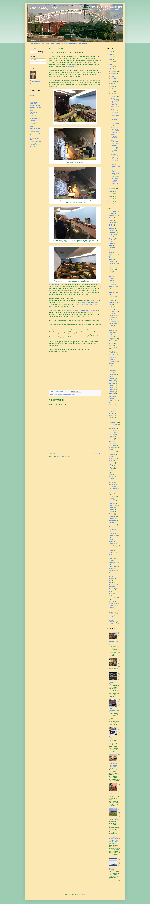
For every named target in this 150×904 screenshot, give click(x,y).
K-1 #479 (111, 420)
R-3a (110, 531)
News (110, 474)
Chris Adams (36, 81)
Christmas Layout (114, 264)
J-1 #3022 (112, 394)
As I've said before (54, 284)
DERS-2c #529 (113, 302)
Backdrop (112, 228)
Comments (35, 63)
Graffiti (32, 97)
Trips (110, 591)
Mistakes (111, 456)
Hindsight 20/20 (113, 361)
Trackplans (112, 586)
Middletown (112, 452)
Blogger (82, 894)
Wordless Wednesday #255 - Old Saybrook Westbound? (115, 112)
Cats (110, 252)
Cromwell (111, 269)
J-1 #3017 (112, 389)
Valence (111, 593)
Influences (112, 372)
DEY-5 (111, 313)
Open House (57, 394)
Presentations (113, 516)
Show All (41, 150)
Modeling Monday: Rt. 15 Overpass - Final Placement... (115, 173)
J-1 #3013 (112, 383)
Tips (110, 580)
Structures (112, 570)
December (114, 71)
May (112, 88)
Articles (111, 220)
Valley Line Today (114, 597)
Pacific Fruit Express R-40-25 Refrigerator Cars (35, 131)
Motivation (112, 463)
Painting (111, 499)
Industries (112, 370)
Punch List (112, 525)
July (112, 83)
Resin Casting (113, 546)
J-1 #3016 (112, 387)
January (113, 188)
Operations (112, 496)
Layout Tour (112, 432)
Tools (110, 582)
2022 (111, 61)
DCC (110, 272)
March (113, 93)
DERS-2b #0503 (113, 293)
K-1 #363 (111, 413)
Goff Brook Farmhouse (112, 352)
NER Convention (114, 471)
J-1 (110, 376)
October (113, 76)
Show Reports (113, 566)
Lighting (111, 441)
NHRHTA (111, 477)
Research (112, 543)
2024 (111, 56)
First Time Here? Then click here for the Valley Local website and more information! (59, 44)
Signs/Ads (112, 568)
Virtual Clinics (113, 603)
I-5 (110, 368)
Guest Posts (112, 355)
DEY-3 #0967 (113, 311)
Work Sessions (113, 624)
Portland (111, 514)
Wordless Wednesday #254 (115, 123)
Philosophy (112, 503)
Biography (112, 239)
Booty (110, 245)
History (111, 363)
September (114, 78)
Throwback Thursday (112, 577)
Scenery (111, 560)
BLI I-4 (111, 241)
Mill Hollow (112, 454)
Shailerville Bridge (114, 562)
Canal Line (112, 250)
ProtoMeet (112, 520)
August (113, 81)
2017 (111, 193)
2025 (111, 54)
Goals (110, 345)
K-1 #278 (111, 405)
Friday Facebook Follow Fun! (115, 118)
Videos (73, 394)
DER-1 (111, 278)
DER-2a (111, 280)
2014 (111, 201)
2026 (111, 51)
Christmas (112, 261)
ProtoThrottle (112, 522)
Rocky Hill (112, 552)
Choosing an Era (114, 254)
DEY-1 (111, 307)
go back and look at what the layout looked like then (80, 310)
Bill (67, 123)
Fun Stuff (111, 341)
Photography (112, 507)
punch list (52, 290)
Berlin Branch (113, 234)
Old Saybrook (113, 488)
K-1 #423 (111, 415)
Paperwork (112, 501)
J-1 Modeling (112, 396)
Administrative (113, 216)
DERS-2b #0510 (113, 296)
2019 (111, 69)
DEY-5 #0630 (113, 323)
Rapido (111, 539)
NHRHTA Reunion (114, 479)
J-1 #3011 (112, 381)
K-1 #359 (111, 411)
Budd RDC (112, 247)
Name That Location (112, 467)
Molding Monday (115, 107)
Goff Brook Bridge (114, 347)
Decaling (111, 274)
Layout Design (113, 430)
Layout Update (113, 434)
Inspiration (112, 374)
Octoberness (112, 486)
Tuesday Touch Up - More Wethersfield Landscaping (115, 130)
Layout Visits (112, 437)
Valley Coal (112, 595)
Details (111, 304)
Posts (33, 59)
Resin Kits (112, 548)
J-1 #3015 (112, 385)
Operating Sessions (66, 394)
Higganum (112, 359)
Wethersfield (112, 610)
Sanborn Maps (113, 558)
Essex (111, 334)
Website (111, 608)
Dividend (111, 330)
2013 (111, 203)
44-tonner (112, 213)
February (113, 96)
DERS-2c (111, 300)
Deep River (112, 276)
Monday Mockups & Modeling (115, 136)
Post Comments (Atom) (63, 456)
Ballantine (112, 230)
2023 (111, 59)
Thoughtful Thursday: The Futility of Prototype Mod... (115, 149)
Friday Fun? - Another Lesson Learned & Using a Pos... (115, 182)
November (114, 73)
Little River (112, 443)
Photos (111, 509)
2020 (111, 66)
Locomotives (112, 445)
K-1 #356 (111, 409)
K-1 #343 (111, 407)
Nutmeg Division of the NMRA (89, 302)
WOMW (111, 618)
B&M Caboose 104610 (113, 225)
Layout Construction (112, 427)
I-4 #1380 (112, 365)
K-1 (110, 402)
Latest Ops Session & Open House (115, 142)
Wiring (111, 616)
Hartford (111, 357)
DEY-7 (111, 326)
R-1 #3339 (112, 529)
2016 (111, 196)
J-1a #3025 (112, 398)
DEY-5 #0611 (113, 321)
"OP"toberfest (113, 211)
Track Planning (113, 584)
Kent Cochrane (113, 422)
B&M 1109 (112, 222)
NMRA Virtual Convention (113, 483)
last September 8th (71, 66)
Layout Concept (113, 424)
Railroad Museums (114, 535)
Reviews (111, 550)
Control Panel (113, 267)
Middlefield (112, 450)
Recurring (112, 541)
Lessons (111, 439)
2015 (111, 198)
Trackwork (112, 589)
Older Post (97, 453)
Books (111, 243)
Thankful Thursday (114, 573)
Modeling (111, 458)
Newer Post (52, 453)
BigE (110, 237)
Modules (111, 460)
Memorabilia (112, 447)
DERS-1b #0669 (113, 287)
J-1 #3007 (112, 379)
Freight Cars (112, 339)
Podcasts (111, 511)
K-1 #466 (111, 418)
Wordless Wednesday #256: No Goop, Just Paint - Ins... (115, 101)
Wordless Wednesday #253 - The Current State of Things (115, 157)
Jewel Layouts (113, 400)
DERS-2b (112, 290)
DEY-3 (111, 309)
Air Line (111, 218)
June (112, 86)
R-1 (110, 527)
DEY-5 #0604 (113, 315)
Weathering (112, 605)
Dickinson (112, 328)
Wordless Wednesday (112, 621)
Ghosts (111, 343)
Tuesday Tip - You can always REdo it (115, 165)
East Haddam (113, 332)
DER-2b (111, 283)
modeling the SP (35, 118)
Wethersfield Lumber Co (112, 612)
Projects (111, 518)
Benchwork (112, 232)
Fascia (111, 336)
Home (75, 453)
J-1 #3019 (112, 392)
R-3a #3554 (112, 533)
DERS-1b (112, 285)
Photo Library (113, 505)
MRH (110, 465)
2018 (111, 191)
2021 (111, 64)
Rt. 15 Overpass (113, 554)
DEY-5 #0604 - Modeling (113, 318)
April (112, 91)
